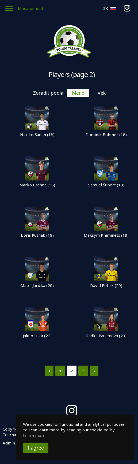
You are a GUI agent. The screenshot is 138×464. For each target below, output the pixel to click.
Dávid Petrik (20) (106, 285)
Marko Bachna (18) (37, 184)
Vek (102, 93)
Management (30, 8)
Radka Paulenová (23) (106, 335)
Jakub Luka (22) (37, 335)
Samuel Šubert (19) (106, 184)
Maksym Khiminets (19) (106, 235)
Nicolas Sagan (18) (37, 134)
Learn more (34, 435)
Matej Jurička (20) (37, 285)
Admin (9, 443)
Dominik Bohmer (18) (106, 134)
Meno (78, 93)
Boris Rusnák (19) (37, 235)
